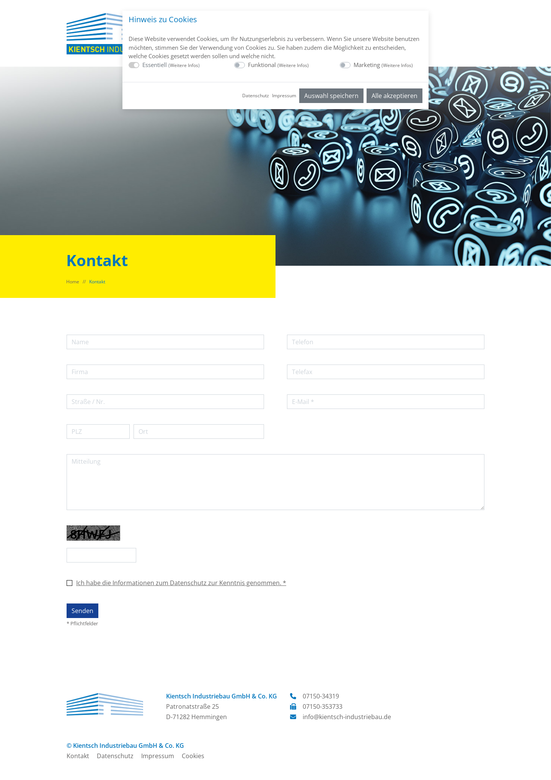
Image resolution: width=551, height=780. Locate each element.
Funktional (278, 65)
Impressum (284, 95)
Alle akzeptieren (394, 96)
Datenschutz (255, 95)
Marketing (383, 65)
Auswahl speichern (331, 96)
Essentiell (171, 65)
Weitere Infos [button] (184, 65)
